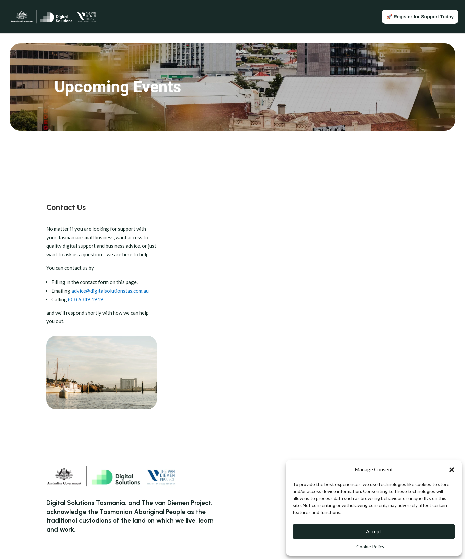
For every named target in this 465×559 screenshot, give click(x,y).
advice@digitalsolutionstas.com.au (110, 291)
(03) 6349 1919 (85, 299)
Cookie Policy (370, 546)
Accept (373, 531)
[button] (451, 469)
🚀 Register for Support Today (420, 16)
